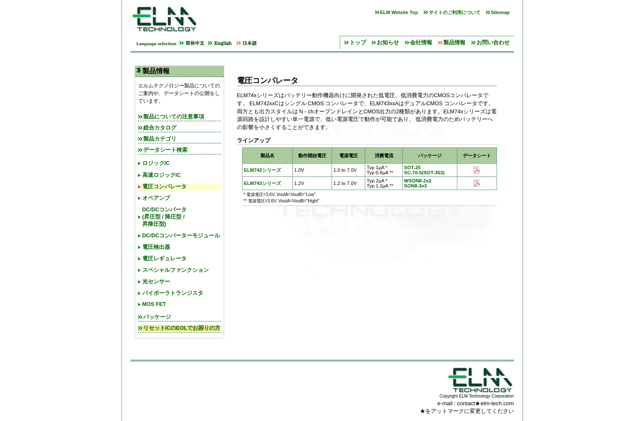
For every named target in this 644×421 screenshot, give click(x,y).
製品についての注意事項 (173, 117)
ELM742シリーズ (262, 170)
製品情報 (454, 42)
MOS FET (154, 304)
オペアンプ (156, 198)
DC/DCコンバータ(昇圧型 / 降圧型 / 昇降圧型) (164, 217)
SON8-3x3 (415, 185)
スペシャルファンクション (175, 270)
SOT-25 (412, 167)
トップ (357, 42)
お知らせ (388, 42)
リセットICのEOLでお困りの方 (181, 328)
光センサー (156, 282)
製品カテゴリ (159, 139)
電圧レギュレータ (164, 259)
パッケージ (157, 317)
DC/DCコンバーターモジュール (181, 236)
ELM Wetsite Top (399, 12)
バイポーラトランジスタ (172, 293)
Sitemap (500, 12)
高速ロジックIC (161, 175)
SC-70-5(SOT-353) (424, 172)
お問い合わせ (493, 42)
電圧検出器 (156, 247)
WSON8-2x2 (417, 180)
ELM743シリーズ (262, 183)
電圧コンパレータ (164, 187)
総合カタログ (159, 128)
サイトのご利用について (454, 12)
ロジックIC (156, 163)
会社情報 (421, 42)
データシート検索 (165, 150)
